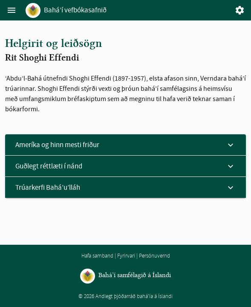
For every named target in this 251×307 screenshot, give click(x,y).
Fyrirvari (126, 255)
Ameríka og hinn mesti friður (57, 144)
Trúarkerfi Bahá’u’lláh (47, 187)
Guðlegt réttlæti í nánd (48, 166)
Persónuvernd (154, 255)
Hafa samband (97, 255)
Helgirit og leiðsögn (53, 43)
